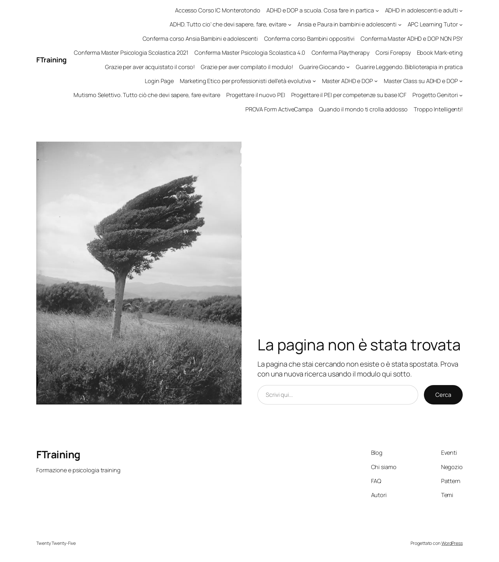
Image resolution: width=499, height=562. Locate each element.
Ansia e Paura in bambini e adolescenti (347, 24)
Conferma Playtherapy (340, 52)
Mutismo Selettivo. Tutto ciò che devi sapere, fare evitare (147, 95)
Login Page (159, 81)
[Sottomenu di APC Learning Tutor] (461, 24)
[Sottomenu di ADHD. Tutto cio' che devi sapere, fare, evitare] (290, 24)
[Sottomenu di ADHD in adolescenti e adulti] (461, 10)
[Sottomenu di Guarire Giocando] (348, 67)
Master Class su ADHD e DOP (421, 81)
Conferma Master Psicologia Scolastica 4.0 (249, 52)
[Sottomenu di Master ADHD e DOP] (376, 81)
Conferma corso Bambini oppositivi (309, 38)
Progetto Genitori (435, 95)
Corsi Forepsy (393, 52)
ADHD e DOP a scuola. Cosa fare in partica (320, 10)
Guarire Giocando (322, 67)
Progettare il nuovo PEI (255, 95)
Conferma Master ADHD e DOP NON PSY (412, 38)
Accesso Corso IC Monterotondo (217, 10)
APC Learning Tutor (433, 24)
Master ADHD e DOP (347, 81)
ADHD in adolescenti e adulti (421, 10)
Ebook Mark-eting (440, 52)
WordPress (452, 543)
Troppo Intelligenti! (438, 109)
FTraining (51, 60)
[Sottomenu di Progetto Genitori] (461, 95)
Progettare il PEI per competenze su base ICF (349, 95)
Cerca (443, 394)
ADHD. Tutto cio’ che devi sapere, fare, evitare (228, 24)
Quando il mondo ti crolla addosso (363, 109)
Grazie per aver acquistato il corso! (149, 67)
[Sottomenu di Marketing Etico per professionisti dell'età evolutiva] (314, 81)
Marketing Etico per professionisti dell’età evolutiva (245, 81)
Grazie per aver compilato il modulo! (247, 67)
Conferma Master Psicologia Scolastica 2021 (131, 52)
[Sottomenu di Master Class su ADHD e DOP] (461, 81)
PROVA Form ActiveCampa (279, 109)
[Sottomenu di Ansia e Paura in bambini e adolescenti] (400, 24)
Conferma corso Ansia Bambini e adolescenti (200, 38)
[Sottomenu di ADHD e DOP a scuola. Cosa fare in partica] (377, 10)
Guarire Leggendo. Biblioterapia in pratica (409, 67)
